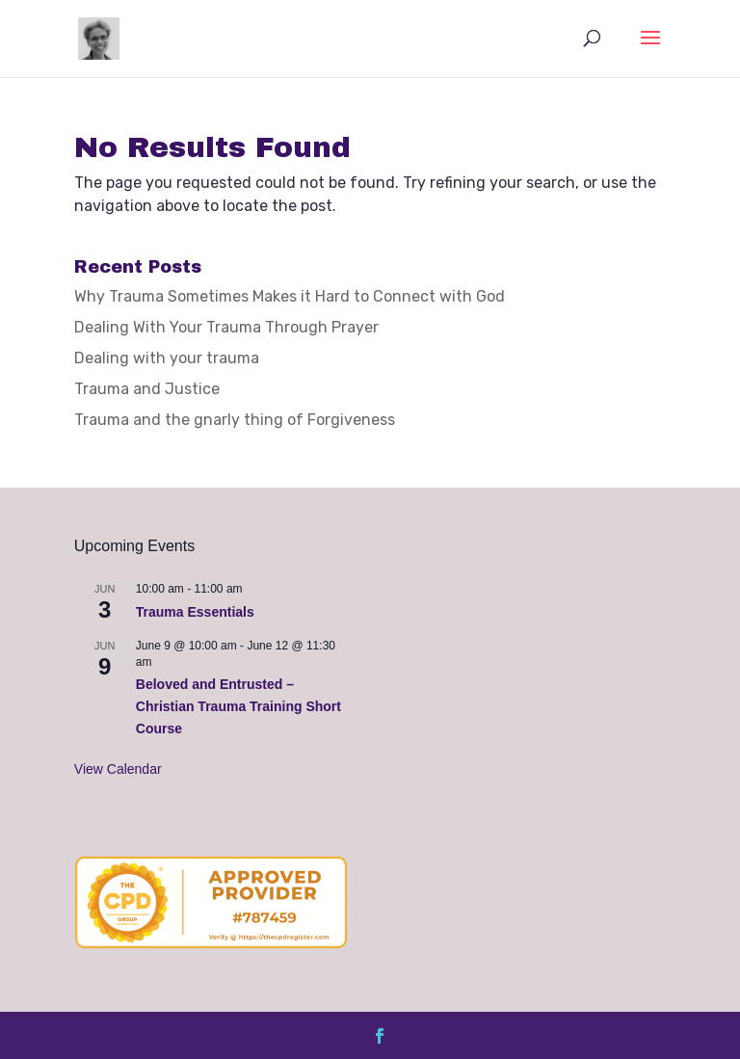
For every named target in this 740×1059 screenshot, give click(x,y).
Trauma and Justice (147, 389)
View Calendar (118, 769)
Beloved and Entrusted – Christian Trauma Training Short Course (238, 705)
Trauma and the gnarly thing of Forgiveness (234, 419)
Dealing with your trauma (166, 358)
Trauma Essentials (195, 612)
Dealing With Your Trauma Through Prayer (226, 327)
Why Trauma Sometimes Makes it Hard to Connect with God (289, 296)
